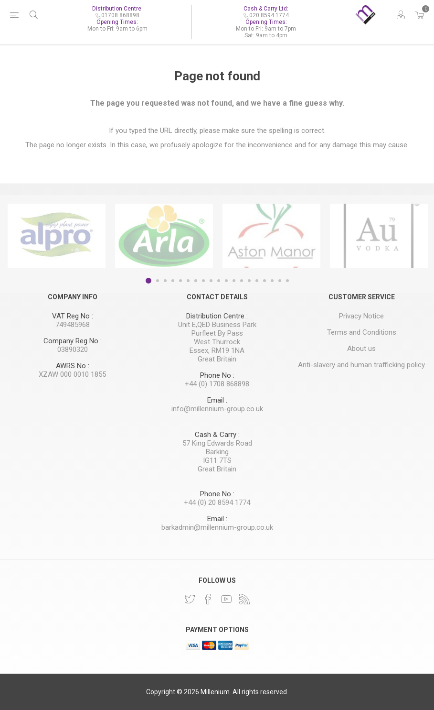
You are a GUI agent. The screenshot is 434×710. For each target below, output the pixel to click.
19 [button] (287, 280)
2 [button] (157, 280)
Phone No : (217, 375)
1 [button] (148, 281)
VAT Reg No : (72, 316)
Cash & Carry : (217, 434)
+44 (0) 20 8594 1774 (217, 502)
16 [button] (264, 280)
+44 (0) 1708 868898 (217, 384)
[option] (56, 236)
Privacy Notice (361, 316)
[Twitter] (190, 599)
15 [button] (256, 280)
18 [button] (279, 280)
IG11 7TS (217, 460)
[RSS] (244, 599)
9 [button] (211, 280)
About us (361, 348)
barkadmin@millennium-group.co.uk (217, 527)
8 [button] (203, 280)
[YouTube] (226, 599)
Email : (217, 400)
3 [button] (165, 280)
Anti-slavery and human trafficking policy (361, 364)
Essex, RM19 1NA (217, 350)
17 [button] (272, 280)
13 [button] (241, 280)
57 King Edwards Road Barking (217, 447)
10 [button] (218, 280)
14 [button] (249, 280)
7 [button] (195, 280)
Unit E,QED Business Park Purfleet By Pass (217, 329)
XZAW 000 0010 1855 (72, 374)
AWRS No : (72, 365)
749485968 (72, 324)
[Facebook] (208, 599)
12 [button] (234, 280)
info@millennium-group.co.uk (217, 408)
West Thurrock (217, 342)
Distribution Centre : (217, 316)
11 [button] (226, 280)
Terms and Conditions (361, 332)
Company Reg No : (72, 341)
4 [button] (172, 280)
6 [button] (188, 280)
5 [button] (180, 280)
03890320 (72, 349)
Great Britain (217, 359)
